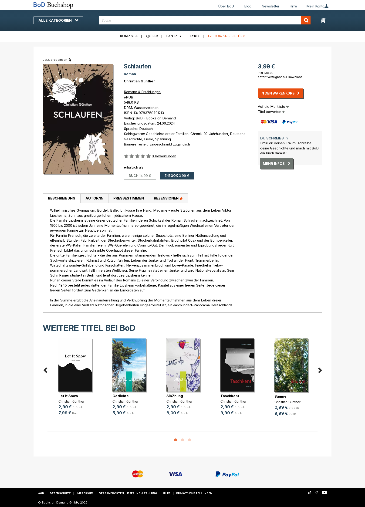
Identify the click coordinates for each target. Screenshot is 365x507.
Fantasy (174, 36)
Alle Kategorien (58, 20)
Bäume (280, 396)
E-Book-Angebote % (226, 36)
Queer (152, 36)
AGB (41, 493)
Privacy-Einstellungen (194, 493)
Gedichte (120, 396)
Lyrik (195, 36)
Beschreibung (61, 198)
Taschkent (229, 396)
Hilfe (293, 6)
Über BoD (226, 6)
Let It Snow (68, 396)
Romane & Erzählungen (142, 92)
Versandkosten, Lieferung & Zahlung (128, 493)
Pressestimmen (128, 198)
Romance (129, 36)
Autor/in (94, 198)
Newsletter (270, 6)
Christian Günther (139, 81)
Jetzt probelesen (55, 59)
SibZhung (174, 396)
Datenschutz (60, 493)
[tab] (61, 198)
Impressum (85, 493)
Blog (247, 6)
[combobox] (205, 20)
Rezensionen (168, 198)
